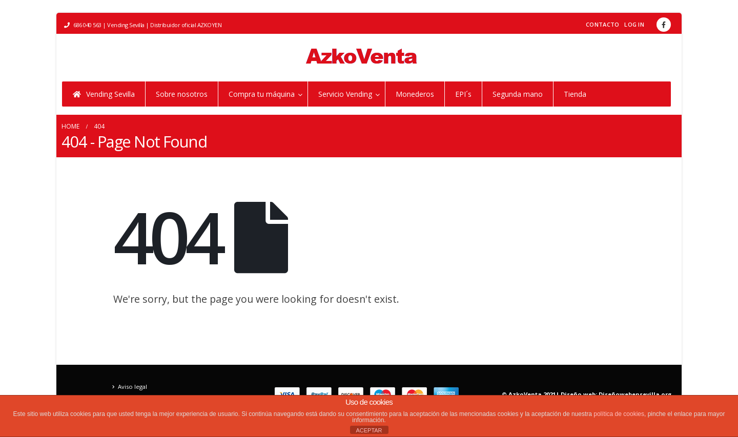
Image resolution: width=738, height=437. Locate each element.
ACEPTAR (369, 430)
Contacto (602, 24)
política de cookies (618, 414)
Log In (634, 24)
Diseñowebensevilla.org (635, 394)
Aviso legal (132, 386)
